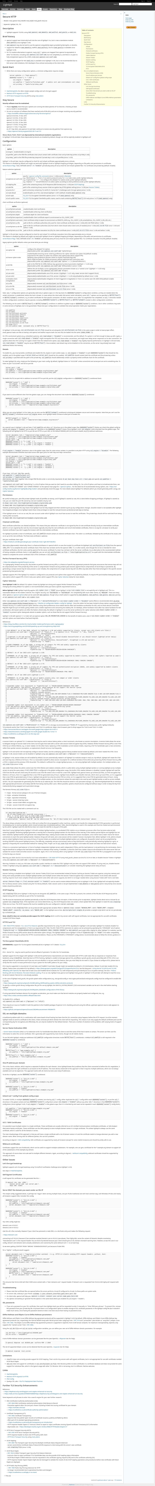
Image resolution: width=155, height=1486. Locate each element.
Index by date (130, 21)
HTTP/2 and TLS (90, 64)
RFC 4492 (10, 1323)
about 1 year (107, 1480)
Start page (129, 18)
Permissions (89, 49)
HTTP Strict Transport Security (16, 96)
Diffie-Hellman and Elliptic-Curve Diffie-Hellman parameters (103, 97)
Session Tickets (90, 57)
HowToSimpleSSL (12, 91)
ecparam (57, 1347)
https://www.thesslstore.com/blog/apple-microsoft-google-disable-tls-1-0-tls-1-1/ (30, 732)
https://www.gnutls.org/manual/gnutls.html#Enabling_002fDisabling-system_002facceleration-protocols (38, 983)
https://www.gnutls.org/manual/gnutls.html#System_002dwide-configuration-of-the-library (34, 990)
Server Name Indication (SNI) (94, 73)
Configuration (88, 44)
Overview (5, 9)
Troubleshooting (91, 93)
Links (85, 102)
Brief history (87, 38)
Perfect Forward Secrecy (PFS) (94, 53)
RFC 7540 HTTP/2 (9, 926)
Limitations (89, 100)
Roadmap (20, 9)
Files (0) (7, 1476)
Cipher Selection (90, 55)
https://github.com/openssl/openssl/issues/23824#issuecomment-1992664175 (29, 1009)
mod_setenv (39, 96)
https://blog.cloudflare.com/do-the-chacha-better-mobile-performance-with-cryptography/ (34, 624)
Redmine (71, 1485)
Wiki (39, 9)
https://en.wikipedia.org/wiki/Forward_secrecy (19, 562)
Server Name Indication (12, 1032)
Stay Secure (87, 42)
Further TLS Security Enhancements (94, 104)
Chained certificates (92, 51)
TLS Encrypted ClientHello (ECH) (95, 66)
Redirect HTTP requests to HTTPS (17, 93)
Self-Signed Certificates (92, 88)
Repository (53, 9)
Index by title (129, 20)
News (34, 9)
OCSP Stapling (90, 62)
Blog (60, 9)
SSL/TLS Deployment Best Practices (31, 1381)
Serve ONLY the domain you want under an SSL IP (100, 91)
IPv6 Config (10, 1379)
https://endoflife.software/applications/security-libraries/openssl (29, 113)
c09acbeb (67, 176)
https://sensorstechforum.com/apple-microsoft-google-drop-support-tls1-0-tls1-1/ (31, 729)
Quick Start (87, 40)
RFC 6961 (12, 1443)
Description (87, 35)
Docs (4, 14)
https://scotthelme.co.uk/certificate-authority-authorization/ (28, 1410)
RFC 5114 (77, 1320)
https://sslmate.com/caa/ (17, 1407)
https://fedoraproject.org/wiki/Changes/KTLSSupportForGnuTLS (57, 968)
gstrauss (100, 1480)
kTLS (87, 68)
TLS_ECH (26, 196)
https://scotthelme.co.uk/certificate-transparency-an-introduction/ (30, 1422)
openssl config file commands (39, 176)
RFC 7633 (11, 1453)
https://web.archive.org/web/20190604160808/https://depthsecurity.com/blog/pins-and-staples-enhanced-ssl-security (44, 1394)
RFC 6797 (12, 1432)
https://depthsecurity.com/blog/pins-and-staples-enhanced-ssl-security (28, 1391)
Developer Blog (69, 9)
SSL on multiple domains (91, 71)
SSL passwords (90, 95)
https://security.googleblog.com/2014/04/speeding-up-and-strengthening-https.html (32, 626)
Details (88, 46)
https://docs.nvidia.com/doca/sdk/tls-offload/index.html (22, 995)
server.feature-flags (9, 166)
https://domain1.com (10, 1235)
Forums (45, 9)
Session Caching (90, 60)
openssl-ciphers (65, 487)
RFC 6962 (12, 1416)
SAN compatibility (24, 1140)
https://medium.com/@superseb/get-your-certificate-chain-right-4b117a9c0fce (30, 542)
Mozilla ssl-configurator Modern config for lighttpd (55, 603)
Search (116, 4)
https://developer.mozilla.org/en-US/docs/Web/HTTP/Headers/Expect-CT (43, 1427)
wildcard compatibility (80, 1153)
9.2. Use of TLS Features (29, 926)
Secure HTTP (85, 33)
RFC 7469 (12, 1468)
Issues (28, 9)
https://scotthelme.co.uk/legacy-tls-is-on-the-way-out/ (21, 734)
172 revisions (118, 1480)
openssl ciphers (19, 595)
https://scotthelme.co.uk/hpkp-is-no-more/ (23, 1472)
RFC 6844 (12, 1403)
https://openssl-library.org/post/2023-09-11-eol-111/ (24, 131)
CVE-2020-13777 (54, 858)
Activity (12, 9)
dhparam (63, 1338)
